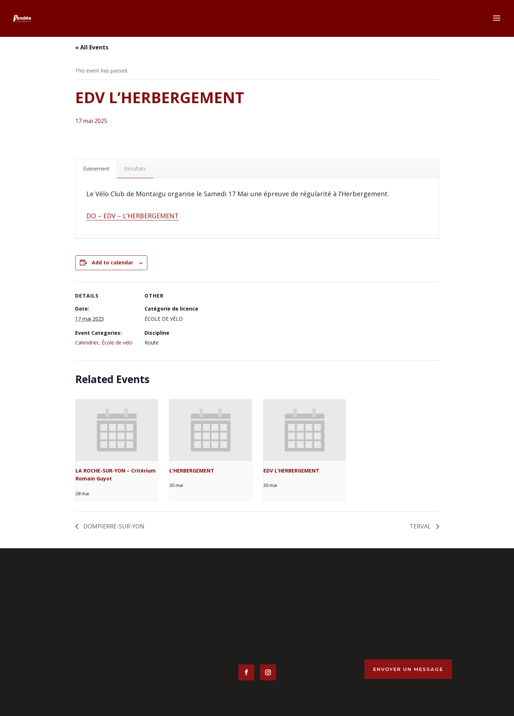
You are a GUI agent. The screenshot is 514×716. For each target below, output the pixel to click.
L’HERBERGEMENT (191, 470)
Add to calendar (112, 262)
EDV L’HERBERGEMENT (291, 470)
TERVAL (421, 526)
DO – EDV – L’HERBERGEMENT (132, 215)
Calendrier (87, 342)
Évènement (96, 168)
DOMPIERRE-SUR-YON (113, 526)
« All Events (91, 47)
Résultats (135, 168)
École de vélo (117, 342)
